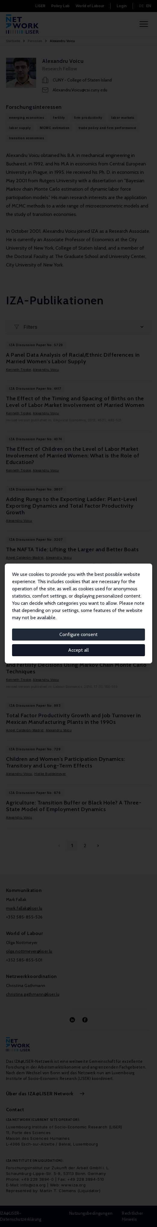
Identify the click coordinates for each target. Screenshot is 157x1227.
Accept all (78, 650)
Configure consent (78, 634)
